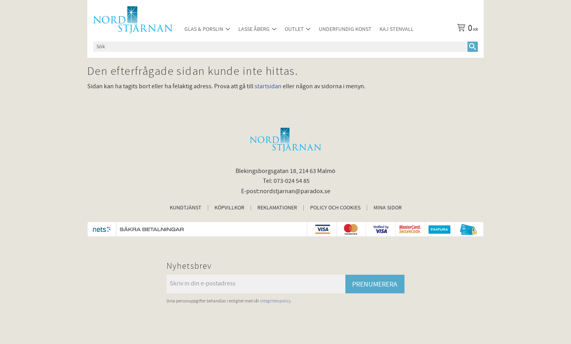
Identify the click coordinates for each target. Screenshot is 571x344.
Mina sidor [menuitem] (388, 208)
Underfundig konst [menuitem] (345, 29)
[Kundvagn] (466, 29)
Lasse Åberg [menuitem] (254, 29)
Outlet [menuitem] (294, 29)
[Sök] (473, 47)
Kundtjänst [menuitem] (185, 208)
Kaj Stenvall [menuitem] (396, 29)
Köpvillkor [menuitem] (229, 208)
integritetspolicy (275, 301)
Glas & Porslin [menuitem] (203, 29)
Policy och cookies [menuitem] (335, 208)
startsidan (268, 86)
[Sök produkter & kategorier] (280, 47)
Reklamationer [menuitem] (277, 208)
